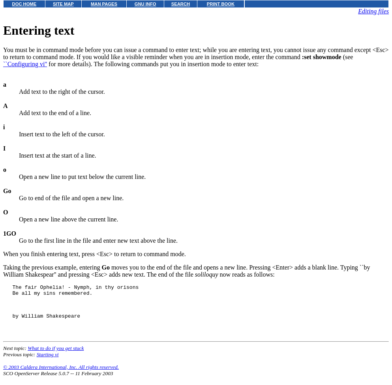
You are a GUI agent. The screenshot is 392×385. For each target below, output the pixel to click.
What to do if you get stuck (56, 356)
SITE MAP (63, 4)
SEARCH (180, 4)
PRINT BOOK (220, 4)
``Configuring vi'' (25, 64)
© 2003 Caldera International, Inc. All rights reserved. (61, 375)
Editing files (373, 11)
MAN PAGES (104, 4)
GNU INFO (145, 4)
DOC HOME (24, 4)
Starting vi (48, 363)
